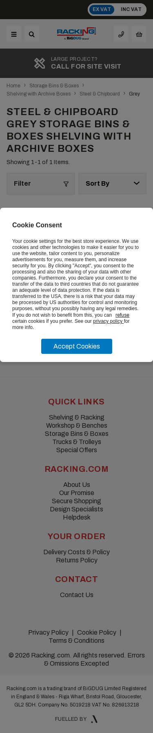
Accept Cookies (76, 346)
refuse (122, 315)
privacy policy (108, 321)
